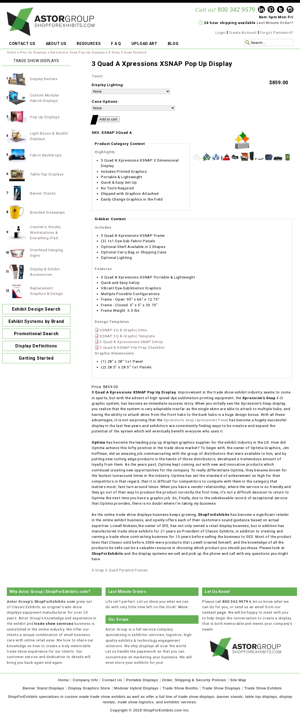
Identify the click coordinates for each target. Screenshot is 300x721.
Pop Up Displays (33, 52)
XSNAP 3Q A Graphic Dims (123, 330)
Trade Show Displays (221, 688)
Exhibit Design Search (36, 309)
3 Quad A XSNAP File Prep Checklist (132, 347)
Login (220, 32)
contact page (214, 612)
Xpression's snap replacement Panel (196, 420)
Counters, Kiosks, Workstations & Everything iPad (46, 232)
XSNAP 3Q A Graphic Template (127, 336)
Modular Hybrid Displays (136, 688)
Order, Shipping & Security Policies (194, 680)
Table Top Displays (47, 174)
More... (184, 607)
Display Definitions (36, 346)
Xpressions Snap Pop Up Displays (77, 52)
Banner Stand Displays (43, 688)
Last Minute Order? (275, 22)
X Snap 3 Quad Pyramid (127, 52)
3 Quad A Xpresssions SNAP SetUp (131, 342)
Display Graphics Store (89, 688)
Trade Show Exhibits (263, 688)
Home (12, 52)
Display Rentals (43, 79)
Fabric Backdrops (46, 155)
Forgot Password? (276, 32)
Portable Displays (142, 680)
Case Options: (105, 101)
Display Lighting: (108, 85)
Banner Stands (43, 193)
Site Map (238, 680)
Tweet (97, 76)
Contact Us (112, 680)
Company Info (85, 680)
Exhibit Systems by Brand (36, 321)
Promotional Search (36, 333)
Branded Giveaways (47, 212)
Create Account (243, 32)
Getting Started (36, 358)
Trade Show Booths (180, 688)
